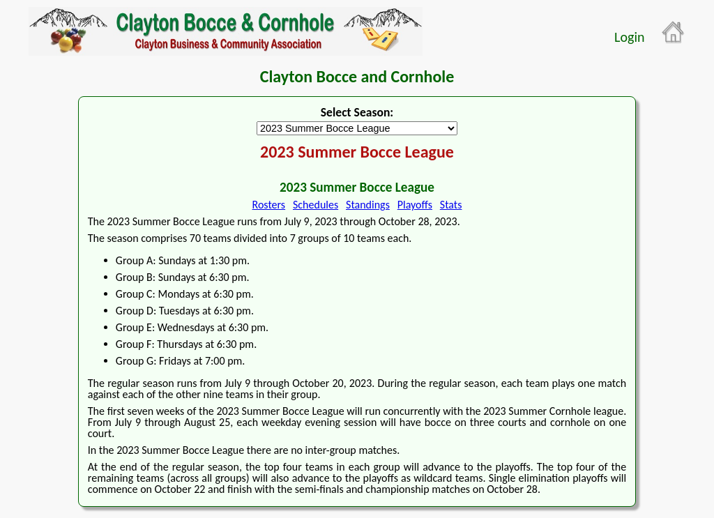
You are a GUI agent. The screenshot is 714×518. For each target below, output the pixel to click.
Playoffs (414, 204)
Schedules (315, 204)
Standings (368, 204)
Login (629, 37)
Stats (451, 204)
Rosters (269, 204)
